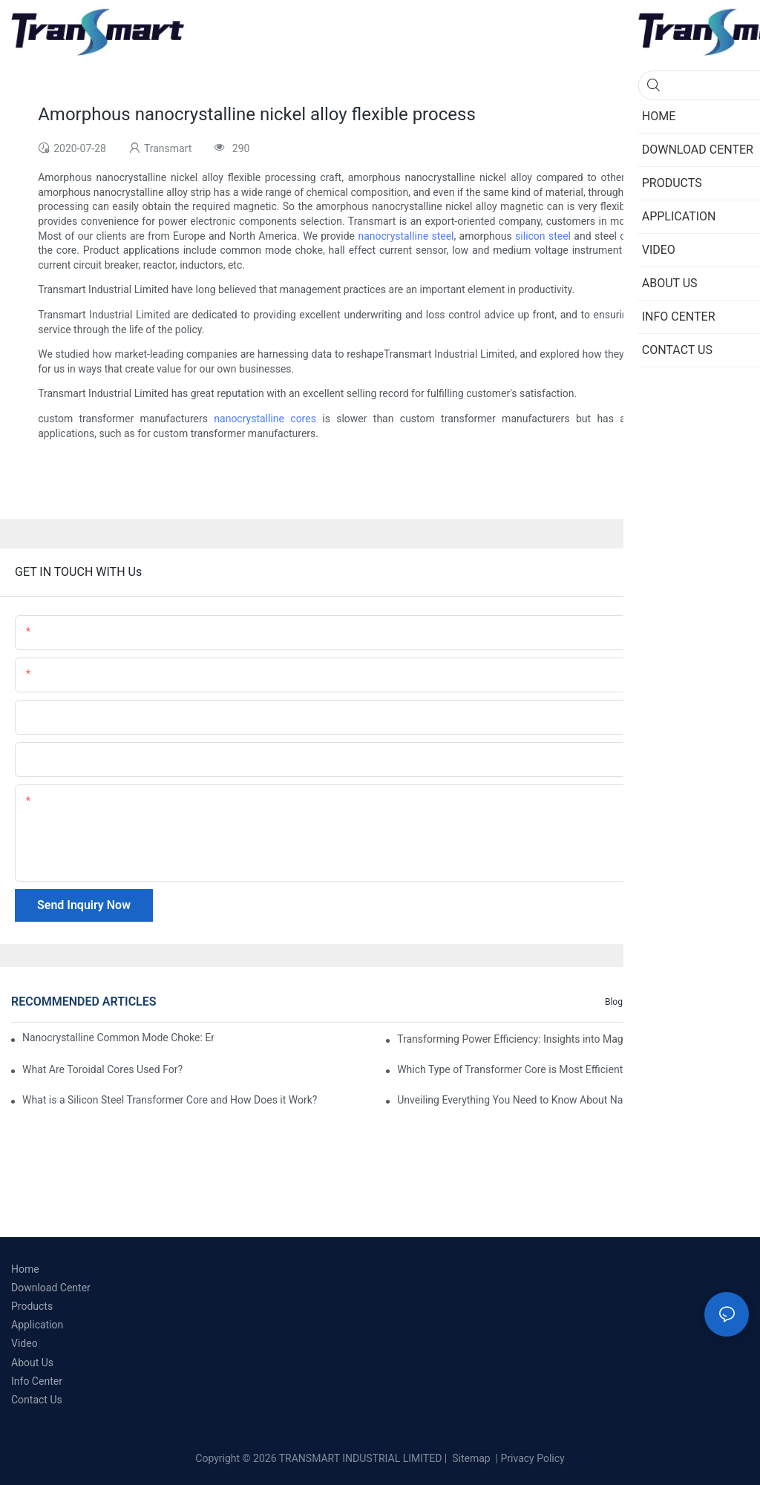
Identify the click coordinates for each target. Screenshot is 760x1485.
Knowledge (719, 1002)
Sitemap (470, 1458)
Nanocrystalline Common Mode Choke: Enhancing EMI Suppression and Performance (118, 1037)
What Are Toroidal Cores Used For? (102, 1069)
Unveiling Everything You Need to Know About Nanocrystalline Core (551, 1100)
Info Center (660, 1002)
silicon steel (543, 236)
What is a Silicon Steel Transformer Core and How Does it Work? (169, 1100)
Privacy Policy (533, 1458)
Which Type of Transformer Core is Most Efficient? (512, 1069)
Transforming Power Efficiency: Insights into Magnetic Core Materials (556, 1039)
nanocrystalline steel (405, 236)
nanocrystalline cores (265, 418)
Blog (614, 1002)
